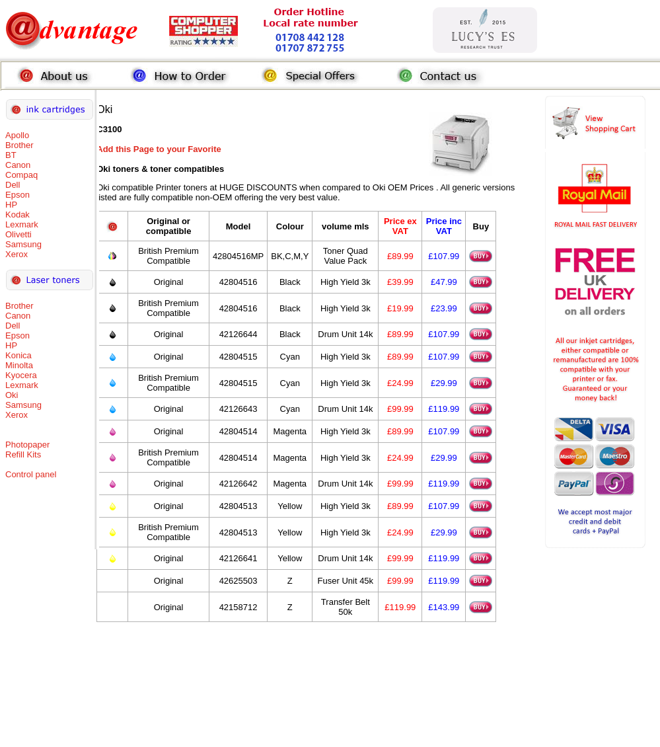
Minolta (19, 365)
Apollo (17, 135)
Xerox (16, 254)
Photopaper (27, 445)
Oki (11, 395)
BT (11, 155)
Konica (18, 355)
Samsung (23, 244)
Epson (17, 195)
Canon (17, 165)
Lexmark (21, 224)
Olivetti (18, 234)
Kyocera (21, 375)
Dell (12, 185)
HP (11, 205)
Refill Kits (23, 454)
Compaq (21, 175)
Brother (19, 145)
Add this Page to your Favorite (158, 149)
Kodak (17, 214)
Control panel (30, 474)
